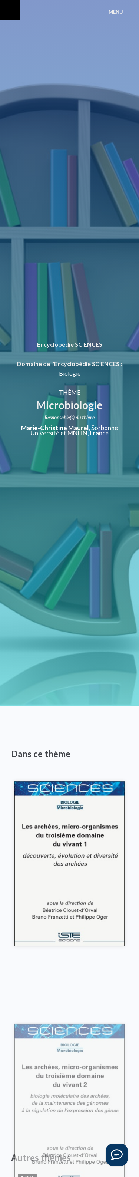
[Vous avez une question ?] (117, 1155)
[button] (10, 10)
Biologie (69, 373)
